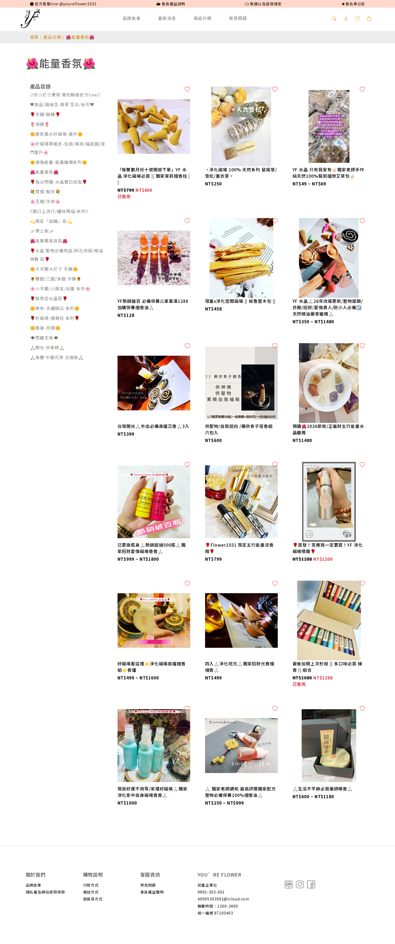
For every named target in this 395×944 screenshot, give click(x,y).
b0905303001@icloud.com (224, 899)
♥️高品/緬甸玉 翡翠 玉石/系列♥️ (62, 104)
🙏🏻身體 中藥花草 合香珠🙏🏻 (57, 357)
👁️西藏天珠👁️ (44, 337)
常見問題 (238, 18)
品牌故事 (132, 18)
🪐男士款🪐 (42, 231)
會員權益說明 (171, 3)
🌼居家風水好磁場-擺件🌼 (56, 134)
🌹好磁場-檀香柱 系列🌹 (55, 318)
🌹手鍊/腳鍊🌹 (45, 114)
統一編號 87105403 (215, 913)
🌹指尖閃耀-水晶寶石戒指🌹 (59, 181)
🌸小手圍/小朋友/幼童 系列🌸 (60, 288)
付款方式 (91, 885)
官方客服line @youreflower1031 (63, 3)
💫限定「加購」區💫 (51, 221)
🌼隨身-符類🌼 (45, 328)
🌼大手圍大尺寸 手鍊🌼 (54, 269)
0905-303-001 (211, 892)
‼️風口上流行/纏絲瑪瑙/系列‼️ (59, 211)
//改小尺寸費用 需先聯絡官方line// (65, 94)
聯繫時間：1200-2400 (218, 906)
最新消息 (167, 18)
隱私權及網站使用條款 (45, 892)
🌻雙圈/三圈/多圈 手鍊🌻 (56, 278)
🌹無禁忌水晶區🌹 (49, 298)
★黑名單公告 (353, 3)
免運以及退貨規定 (263, 3)
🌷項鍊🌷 (40, 124)
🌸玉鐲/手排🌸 (45, 201)
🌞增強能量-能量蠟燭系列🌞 (59, 162)
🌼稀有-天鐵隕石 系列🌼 (55, 308)
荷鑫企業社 (208, 885)
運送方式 (91, 892)
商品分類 (203, 18)
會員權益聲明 (152, 892)
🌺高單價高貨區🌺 (49, 240)
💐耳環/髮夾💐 (45, 191)
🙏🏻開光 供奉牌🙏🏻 (47, 347)
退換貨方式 (93, 899)
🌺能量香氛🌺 (44, 172)
